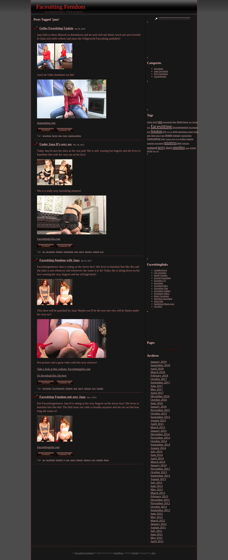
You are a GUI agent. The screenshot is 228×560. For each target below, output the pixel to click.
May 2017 (157, 389)
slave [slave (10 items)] (169, 147)
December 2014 (160, 434)
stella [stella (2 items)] (187, 148)
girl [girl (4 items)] (164, 131)
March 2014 (158, 462)
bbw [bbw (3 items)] (174, 122)
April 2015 (157, 424)
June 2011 (157, 534)
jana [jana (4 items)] (153, 135)
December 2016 (160, 396)
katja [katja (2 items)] (173, 139)
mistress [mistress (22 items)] (170, 143)
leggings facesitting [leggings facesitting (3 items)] (155, 143)
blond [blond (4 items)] (179, 122)
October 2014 (159, 441)
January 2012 (159, 524)
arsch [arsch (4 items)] (155, 122)
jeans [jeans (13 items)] (168, 135)
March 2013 (158, 493)
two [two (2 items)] (154, 151)
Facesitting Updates (162, 291)
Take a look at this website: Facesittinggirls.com (63, 369)
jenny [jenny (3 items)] (163, 139)
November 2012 (160, 503)
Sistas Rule (158, 301)
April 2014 (157, 458)
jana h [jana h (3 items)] (158, 135)
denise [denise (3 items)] (185, 122)
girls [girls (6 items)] (175, 131)
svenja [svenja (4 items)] (193, 148)
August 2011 (158, 527)
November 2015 (160, 410)
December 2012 (160, 499)
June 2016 (157, 403)
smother (100, 388)
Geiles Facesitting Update (56, 28)
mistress (88, 252)
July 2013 (156, 482)
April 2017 (157, 393)
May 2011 (157, 537)
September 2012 (160, 510)
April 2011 (157, 541)
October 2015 (159, 413)
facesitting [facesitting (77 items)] (161, 126)
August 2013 (158, 479)
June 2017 (157, 386)
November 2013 (160, 468)
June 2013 (157, 486)
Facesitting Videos (161, 293)
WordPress (118, 553)
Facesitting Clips (161, 288)
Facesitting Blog (161, 286)
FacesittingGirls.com (48, 238)
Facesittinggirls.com (48, 447)
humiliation (68, 252)
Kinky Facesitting (161, 296)
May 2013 (157, 489)
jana (60, 136)
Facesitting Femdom (60, 6)
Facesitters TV (160, 280)
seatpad (96, 252)
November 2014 (160, 437)
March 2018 (158, 372)
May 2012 (157, 517)
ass (44, 252)
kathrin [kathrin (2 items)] (168, 139)
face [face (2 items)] (190, 122)
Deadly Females (160, 275)
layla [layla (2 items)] (178, 139)
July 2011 (156, 531)
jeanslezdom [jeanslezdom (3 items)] (186, 135)
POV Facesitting (161, 74)
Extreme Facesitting (162, 278)
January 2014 (159, 465)
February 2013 (159, 496)
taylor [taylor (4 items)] (150, 151)
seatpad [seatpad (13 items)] (152, 147)
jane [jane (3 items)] (163, 135)
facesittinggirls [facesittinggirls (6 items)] (180, 127)
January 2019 (159, 361)
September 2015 (160, 417)
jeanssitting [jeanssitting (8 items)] (153, 138)
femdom (59, 252)
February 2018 (159, 375)
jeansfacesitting (74, 136)
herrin (54, 136)
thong (106, 460)
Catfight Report (160, 270)
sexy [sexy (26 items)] (161, 147)
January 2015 (159, 430)
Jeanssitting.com (46, 122)
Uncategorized (160, 76)
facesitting (47, 136)
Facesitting (158, 68)
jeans (65, 136)
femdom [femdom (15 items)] (156, 131)
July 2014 (156, 451)
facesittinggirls (58, 388)
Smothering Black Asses (164, 304)
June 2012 (157, 513)
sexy (102, 252)
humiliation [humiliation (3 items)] (183, 132)
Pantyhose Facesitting (163, 299)
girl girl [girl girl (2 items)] (169, 132)
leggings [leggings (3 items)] (190, 139)
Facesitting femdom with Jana (59, 260)
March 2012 (158, 520)
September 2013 (160, 475)
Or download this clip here (52, 375)
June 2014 (157, 455)
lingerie (79, 460)
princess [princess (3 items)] (185, 143)
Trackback (45, 130)
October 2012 (159, 506)
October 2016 (159, 399)
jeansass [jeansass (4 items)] (176, 135)
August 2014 (158, 448)
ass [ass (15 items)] (160, 122)
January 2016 (159, 406)
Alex (153, 553)
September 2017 (160, 382)
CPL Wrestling (160, 273)
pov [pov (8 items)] (179, 143)
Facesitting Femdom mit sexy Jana (62, 397)
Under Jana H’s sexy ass (55, 144)
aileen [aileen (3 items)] (149, 122)
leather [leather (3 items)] (183, 139)
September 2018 (160, 365)
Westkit (134, 553)
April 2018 (157, 368)
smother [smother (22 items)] (178, 147)
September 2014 (160, 444)
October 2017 (159, 379)
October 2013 (159, 472)
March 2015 (158, 427)
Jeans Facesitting (161, 71)
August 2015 (158, 420)
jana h (81, 252)
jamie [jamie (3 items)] (190, 132)
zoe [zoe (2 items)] (157, 151)
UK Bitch (158, 306)
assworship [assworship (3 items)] (167, 122)
